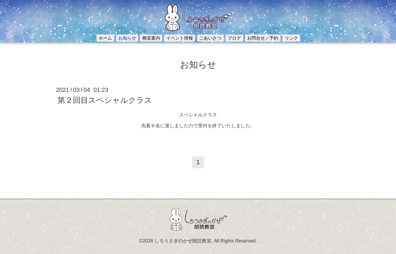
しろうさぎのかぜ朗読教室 (182, 240)
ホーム (105, 37)
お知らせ (127, 37)
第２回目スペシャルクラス (104, 100)
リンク (291, 37)
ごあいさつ (210, 37)
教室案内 (151, 37)
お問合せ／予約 (262, 37)
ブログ (234, 37)
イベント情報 (179, 37)
